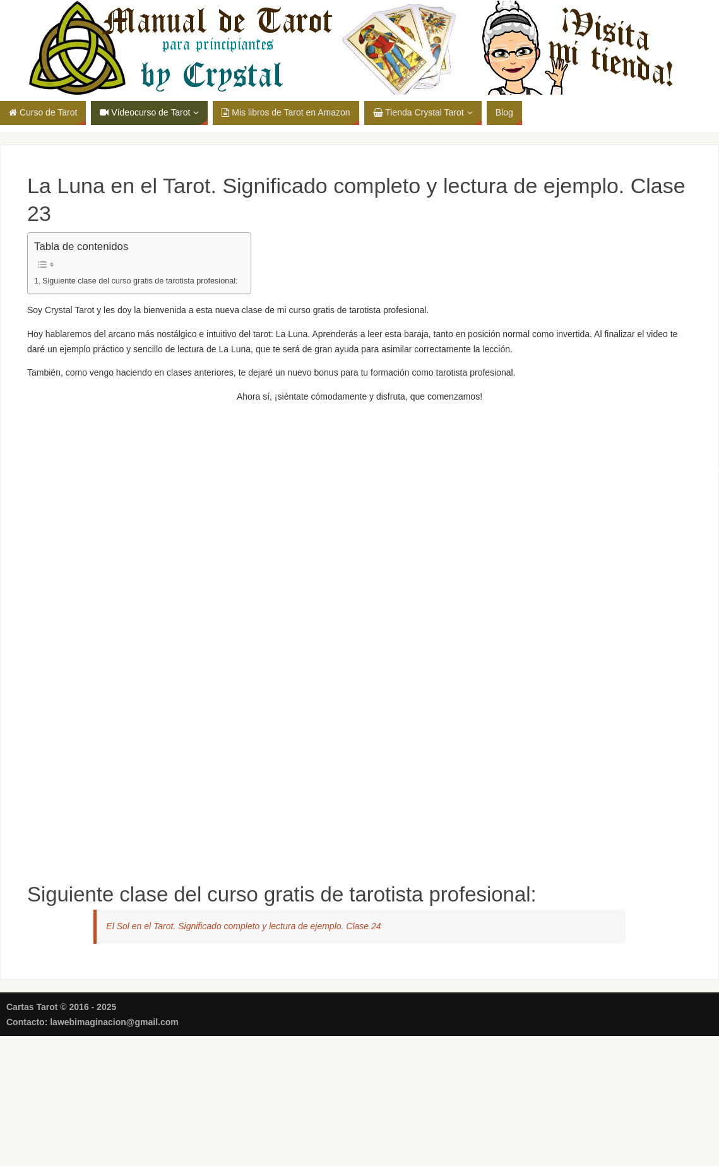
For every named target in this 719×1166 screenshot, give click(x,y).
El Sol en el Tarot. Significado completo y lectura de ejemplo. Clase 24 (243, 926)
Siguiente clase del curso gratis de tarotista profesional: (140, 281)
